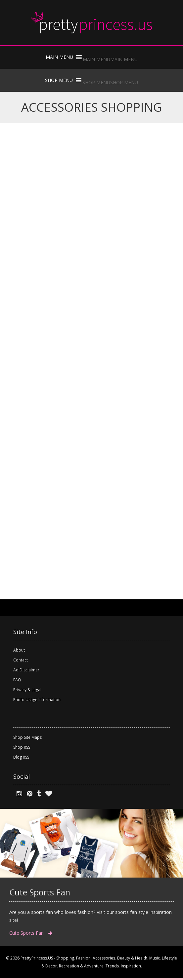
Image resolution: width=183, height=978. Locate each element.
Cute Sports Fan (30, 933)
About (19, 650)
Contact (20, 660)
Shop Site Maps (27, 737)
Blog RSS (21, 757)
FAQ (17, 680)
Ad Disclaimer (26, 670)
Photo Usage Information (37, 699)
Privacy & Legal (27, 690)
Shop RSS (21, 747)
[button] (110, 59)
